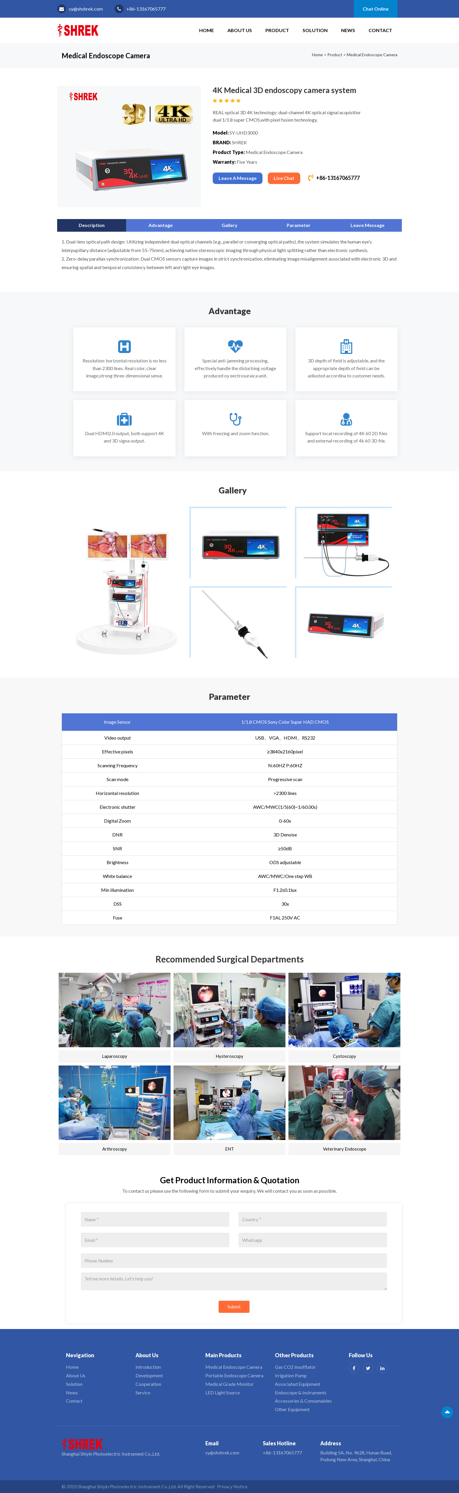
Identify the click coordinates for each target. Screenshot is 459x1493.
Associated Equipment (297, 1384)
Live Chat (284, 178)
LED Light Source (222, 1392)
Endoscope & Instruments (300, 1392)
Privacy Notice (232, 1486)
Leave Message (367, 225)
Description (92, 225)
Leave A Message (238, 178)
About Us (239, 30)
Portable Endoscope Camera (234, 1375)
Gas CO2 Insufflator (295, 1367)
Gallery (229, 225)
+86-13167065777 (146, 8)
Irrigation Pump (291, 1375)
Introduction (148, 1367)
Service (143, 1392)
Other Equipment (292, 1409)
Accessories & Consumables (303, 1400)
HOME (206, 30)
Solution (315, 30)
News (348, 30)
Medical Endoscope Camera (372, 54)
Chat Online (376, 8)
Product (277, 30)
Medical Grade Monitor (229, 1384)
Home (317, 54)
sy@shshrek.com (86, 8)
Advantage (160, 225)
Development (149, 1375)
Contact (380, 30)
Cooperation (148, 1384)
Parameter (299, 225)
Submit (234, 1306)
